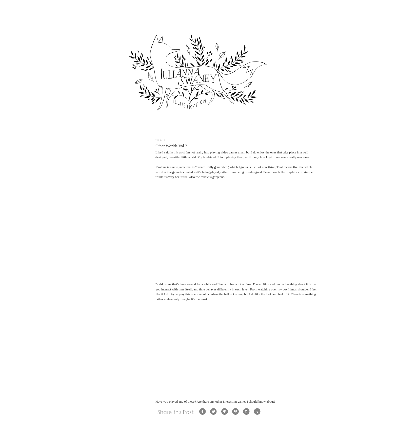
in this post (177, 152)
